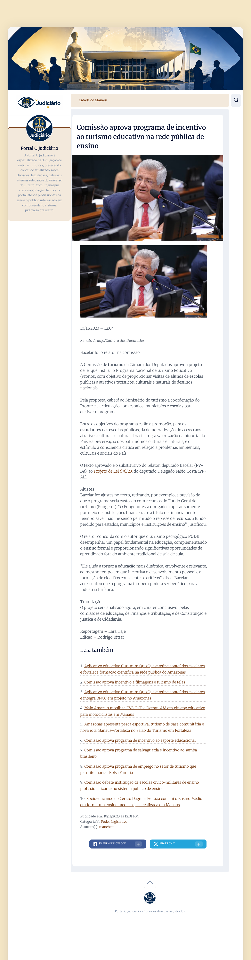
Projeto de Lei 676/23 (113, 471)
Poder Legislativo (114, 821)
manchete (107, 827)
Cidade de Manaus (93, 100)
